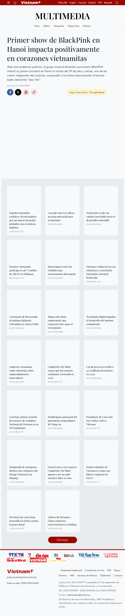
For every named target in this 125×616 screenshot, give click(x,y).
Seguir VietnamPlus (78, 92)
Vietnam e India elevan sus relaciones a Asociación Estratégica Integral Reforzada (101, 272)
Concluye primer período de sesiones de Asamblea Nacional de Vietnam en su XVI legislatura (23, 422)
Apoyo (117, 570)
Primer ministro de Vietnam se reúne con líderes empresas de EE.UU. (98, 472)
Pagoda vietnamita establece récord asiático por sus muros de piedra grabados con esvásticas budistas (23, 220)
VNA (72, 575)
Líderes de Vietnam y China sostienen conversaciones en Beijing (62, 520)
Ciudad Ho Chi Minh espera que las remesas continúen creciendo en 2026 (61, 372)
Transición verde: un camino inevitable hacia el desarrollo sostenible (100, 216)
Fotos (36, 25)
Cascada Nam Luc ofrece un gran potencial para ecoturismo (61, 216)
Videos (46, 25)
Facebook (10, 92)
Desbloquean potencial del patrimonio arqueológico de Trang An (62, 420)
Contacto (118, 575)
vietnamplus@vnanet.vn (78, 594)
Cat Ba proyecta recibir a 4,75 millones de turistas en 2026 (100, 370)
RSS (109, 570)
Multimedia (62, 15)
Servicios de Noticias (87, 575)
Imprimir (26, 92)
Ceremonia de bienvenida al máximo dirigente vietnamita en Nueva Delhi (24, 320)
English (72, 2)
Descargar (62, 539)
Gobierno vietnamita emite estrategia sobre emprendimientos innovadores (21, 372)
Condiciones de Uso (94, 570)
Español (92, 2)
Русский (108, 3)
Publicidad (105, 575)
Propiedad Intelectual (71, 570)
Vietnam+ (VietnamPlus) (31, 2)
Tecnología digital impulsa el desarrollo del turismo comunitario (101, 320)
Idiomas (63, 575)
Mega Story (73, 25)
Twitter (18, 92)
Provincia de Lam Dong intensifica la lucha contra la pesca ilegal (23, 520)
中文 (100, 3)
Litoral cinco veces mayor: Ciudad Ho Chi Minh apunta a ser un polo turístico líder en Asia (62, 472)
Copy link (34, 92)
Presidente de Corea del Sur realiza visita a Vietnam (99, 420)
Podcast (87, 25)
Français (82, 2)
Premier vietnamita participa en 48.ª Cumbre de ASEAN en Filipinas (23, 270)
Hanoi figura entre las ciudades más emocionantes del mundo (62, 270)
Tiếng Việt (62, 2)
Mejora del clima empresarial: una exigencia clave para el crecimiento (60, 322)
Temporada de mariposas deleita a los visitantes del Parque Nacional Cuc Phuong (23, 472)
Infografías (59, 25)
